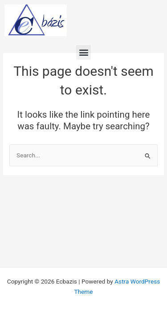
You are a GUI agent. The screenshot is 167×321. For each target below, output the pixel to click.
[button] (83, 52)
